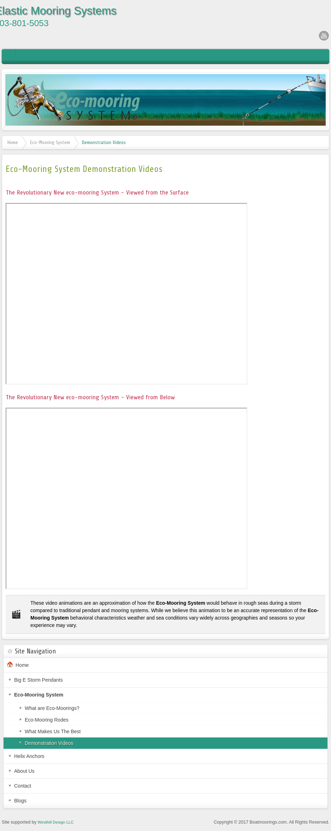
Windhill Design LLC (56, 822)
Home (12, 142)
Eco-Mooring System (50, 142)
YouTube (324, 35)
